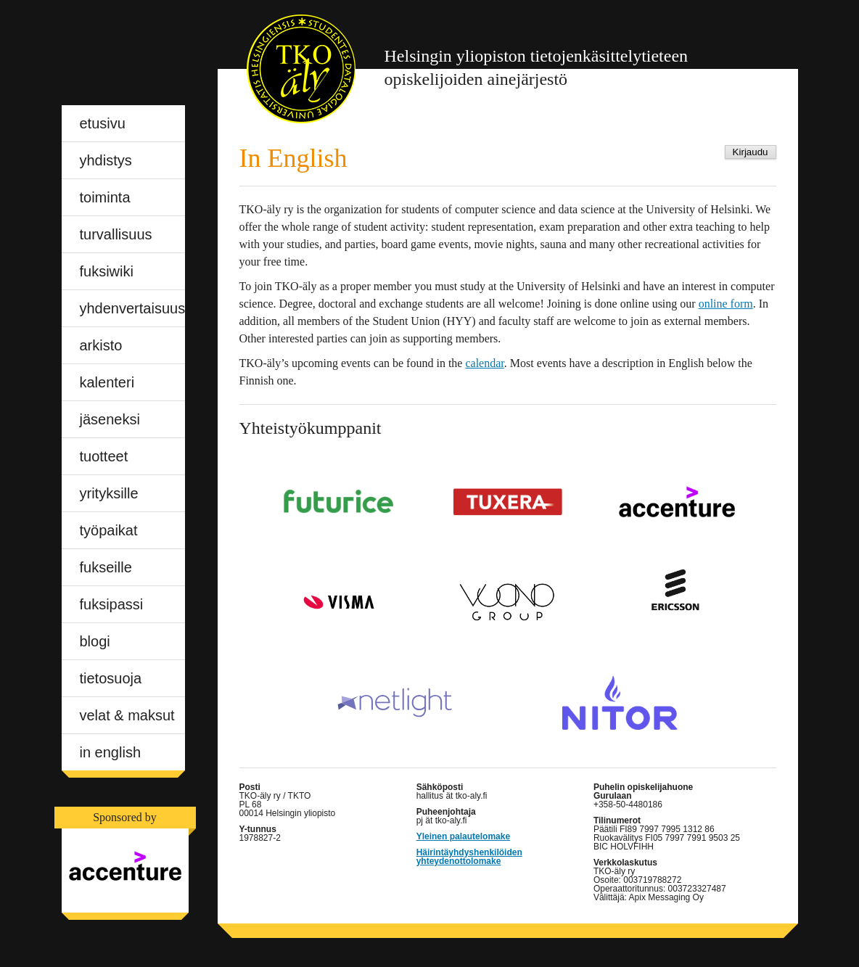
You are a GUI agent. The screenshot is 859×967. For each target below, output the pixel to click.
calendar (484, 363)
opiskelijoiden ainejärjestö (537, 67)
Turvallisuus (116, 234)
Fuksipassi (112, 604)
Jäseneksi (110, 419)
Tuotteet (104, 456)
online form (726, 303)
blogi (95, 641)
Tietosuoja (111, 678)
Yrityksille (109, 493)
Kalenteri (107, 382)
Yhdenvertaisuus (132, 308)
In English (110, 752)
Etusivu (103, 123)
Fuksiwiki (106, 271)
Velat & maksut (127, 715)
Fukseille (106, 567)
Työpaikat (109, 530)
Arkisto (101, 345)
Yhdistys (106, 160)
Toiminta (105, 197)
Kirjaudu (750, 152)
